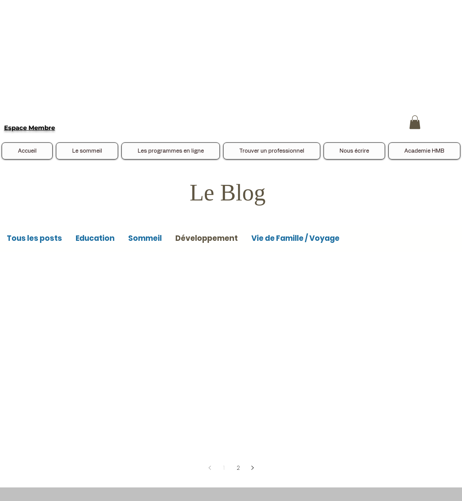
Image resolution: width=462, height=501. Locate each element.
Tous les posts (34, 238)
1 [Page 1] (224, 468)
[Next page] (252, 468)
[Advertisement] (203, 47)
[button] (415, 122)
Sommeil (145, 238)
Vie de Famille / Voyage (295, 238)
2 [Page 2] (238, 468)
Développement (206, 238)
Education (95, 238)
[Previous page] (210, 468)
